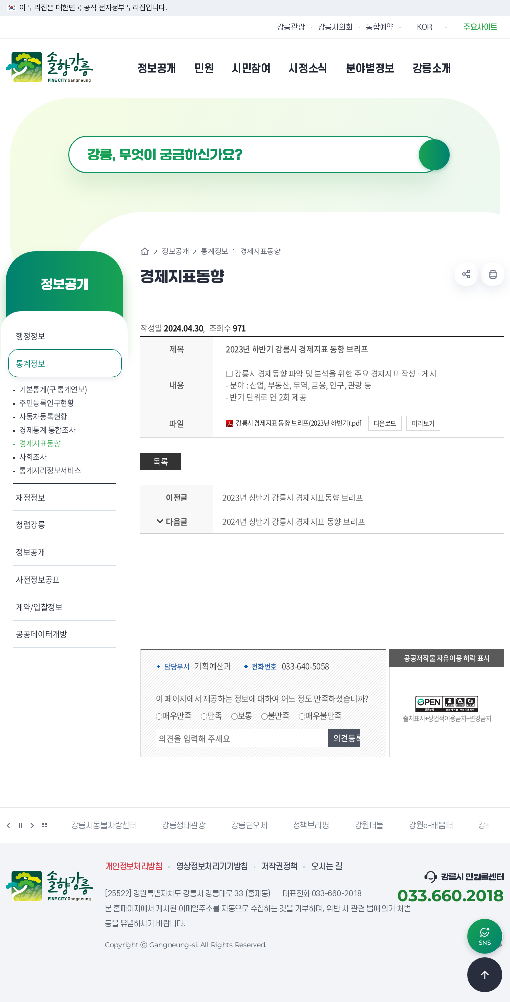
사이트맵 (497, 68)
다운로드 (385, 423)
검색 (434, 154)
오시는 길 (326, 866)
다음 (32, 825)
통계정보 (30, 363)
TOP (484, 974)
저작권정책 (280, 866)
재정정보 (30, 497)
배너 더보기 (44, 825)
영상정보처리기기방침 (212, 866)
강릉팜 (489, 825)
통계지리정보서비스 (50, 470)
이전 (8, 825)
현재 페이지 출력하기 (492, 274)
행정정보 (30, 336)
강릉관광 (291, 27)
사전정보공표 (38, 579)
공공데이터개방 (41, 634)
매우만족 (176, 715)
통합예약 (379, 27)
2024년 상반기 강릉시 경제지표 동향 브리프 (293, 521)
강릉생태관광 (184, 825)
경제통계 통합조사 (47, 430)
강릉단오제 (249, 825)
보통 (245, 715)
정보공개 (30, 552)
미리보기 (423, 423)
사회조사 (33, 457)
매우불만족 (323, 715)
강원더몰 (369, 825)
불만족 (279, 715)
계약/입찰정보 (39, 607)
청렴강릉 (30, 524)
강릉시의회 (335, 27)
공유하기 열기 (466, 274)
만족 (214, 715)
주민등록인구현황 (46, 403)
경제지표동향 (39, 443)
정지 (20, 825)
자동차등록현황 (43, 416)
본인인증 (472, 68)
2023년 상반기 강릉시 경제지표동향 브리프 (292, 497)
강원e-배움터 (431, 825)
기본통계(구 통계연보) (53, 389)
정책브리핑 (311, 825)
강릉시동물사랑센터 (103, 825)
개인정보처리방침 (133, 866)
